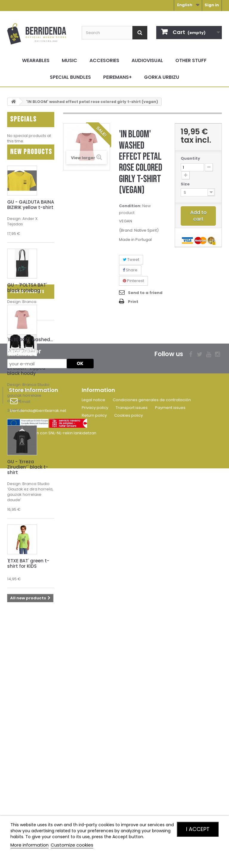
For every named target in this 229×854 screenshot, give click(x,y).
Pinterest (133, 281)
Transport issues (132, 786)
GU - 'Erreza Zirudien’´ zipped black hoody (26, 376)
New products (31, 160)
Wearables (35, 60)
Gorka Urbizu (161, 77)
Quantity (190, 158)
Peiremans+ (117, 77)
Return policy (94, 794)
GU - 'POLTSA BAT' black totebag (27, 296)
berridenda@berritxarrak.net (38, 789)
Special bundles (70, 77)
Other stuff (191, 60)
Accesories (104, 60)
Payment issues (170, 786)
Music (69, 60)
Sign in (212, 5)
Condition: (130, 206)
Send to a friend (145, 293)
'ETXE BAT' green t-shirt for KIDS (28, 572)
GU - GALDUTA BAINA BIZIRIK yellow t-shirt (30, 213)
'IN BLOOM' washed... (30, 674)
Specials (23, 119)
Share (130, 270)
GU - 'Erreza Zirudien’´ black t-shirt (27, 475)
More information (29, 845)
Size (186, 184)
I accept (198, 829)
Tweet (131, 259)
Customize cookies (72, 845)
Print (133, 301)
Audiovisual (147, 60)
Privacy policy (95, 786)
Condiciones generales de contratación (152, 778)
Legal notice (93, 778)
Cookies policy (128, 794)
